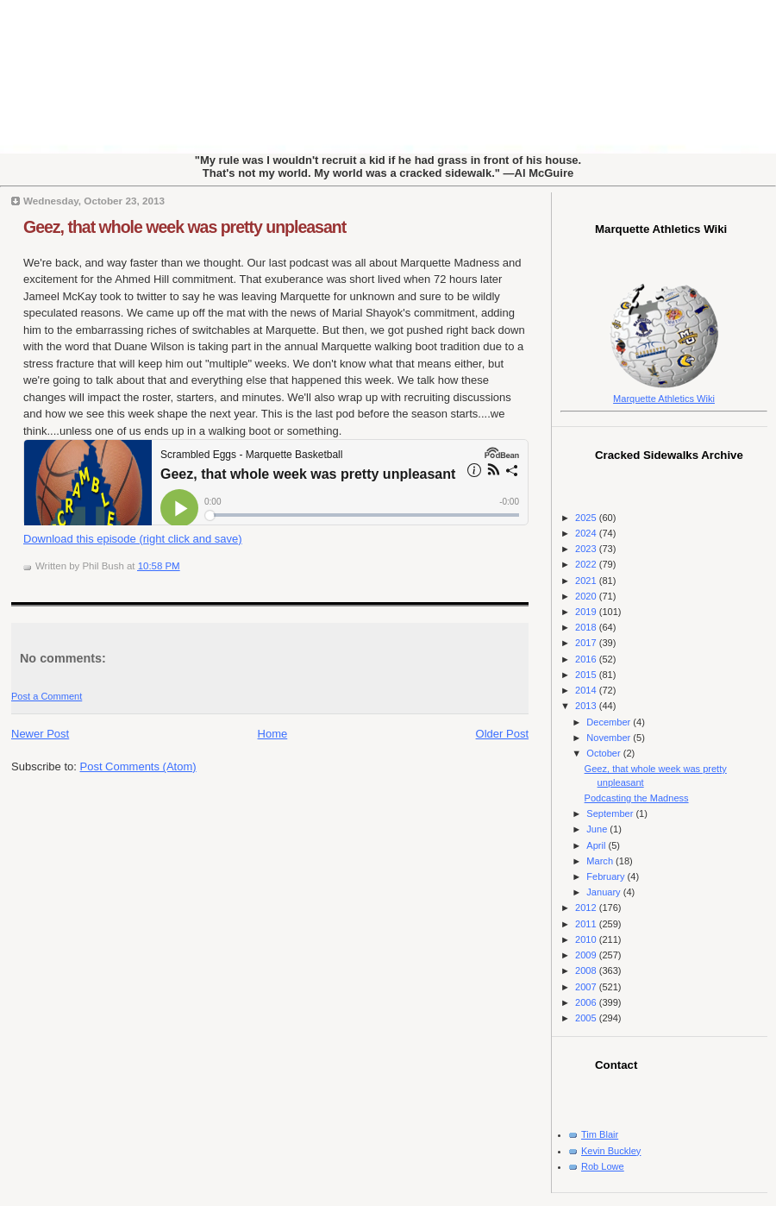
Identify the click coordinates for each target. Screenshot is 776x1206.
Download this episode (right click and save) (132, 538)
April (597, 845)
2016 (587, 659)
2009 (587, 955)
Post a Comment (46, 696)
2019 (587, 611)
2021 (587, 580)
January (604, 892)
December (609, 722)
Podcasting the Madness (637, 798)
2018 (587, 627)
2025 (587, 517)
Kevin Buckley (611, 1151)
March (601, 861)
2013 (587, 705)
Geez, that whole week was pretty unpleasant (184, 226)
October (604, 753)
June (598, 829)
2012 (587, 907)
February (606, 876)
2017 (587, 643)
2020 (587, 596)
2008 (587, 970)
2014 (587, 690)
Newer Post (40, 733)
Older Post (502, 733)
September (610, 813)
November (609, 737)
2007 (587, 987)
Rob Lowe (602, 1166)
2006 (587, 1002)
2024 (587, 533)
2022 (587, 564)
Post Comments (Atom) (138, 766)
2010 (587, 939)
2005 (587, 1018)
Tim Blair (599, 1134)
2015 (587, 674)
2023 (587, 548)
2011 (587, 924)
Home (273, 733)
